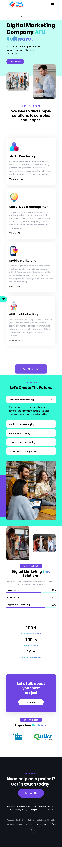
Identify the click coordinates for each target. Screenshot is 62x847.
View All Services (31, 375)
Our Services (15, 61)
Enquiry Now (27, 702)
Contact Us (31, 794)
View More (19, 179)
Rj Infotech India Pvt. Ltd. (43, 812)
